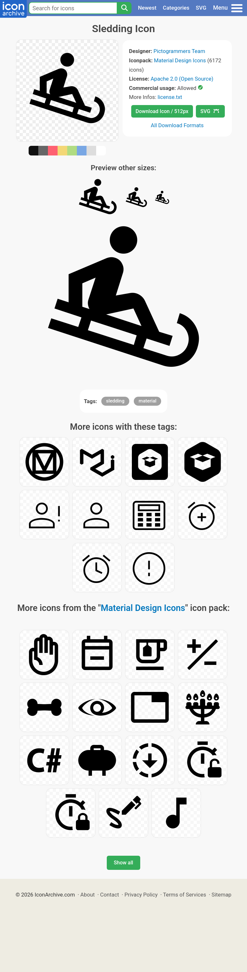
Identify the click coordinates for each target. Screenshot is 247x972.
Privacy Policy (141, 894)
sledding (115, 401)
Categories (176, 7)
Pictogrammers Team (179, 51)
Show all (123, 863)
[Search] (124, 8)
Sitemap (222, 894)
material (147, 401)
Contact (109, 894)
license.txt (170, 97)
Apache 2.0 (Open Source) (182, 78)
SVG (201, 7)
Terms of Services (184, 894)
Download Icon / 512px (162, 111)
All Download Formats (177, 125)
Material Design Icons (180, 60)
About (87, 894)
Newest (147, 7)
